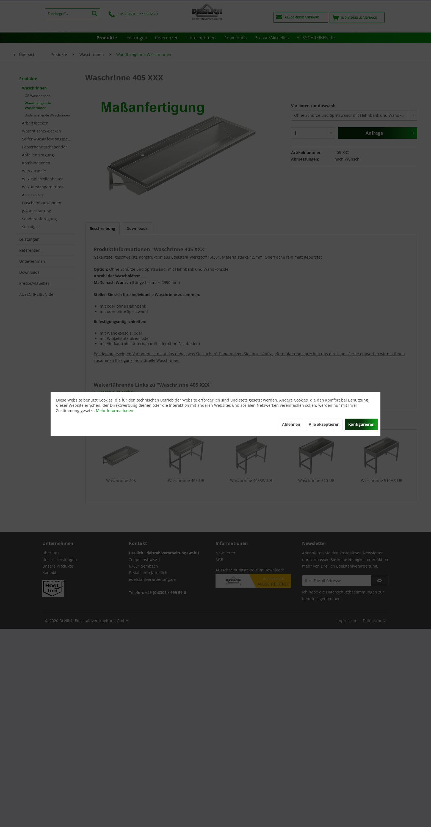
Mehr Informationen (114, 410)
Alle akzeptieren (324, 424)
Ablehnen (291, 424)
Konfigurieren (361, 424)
